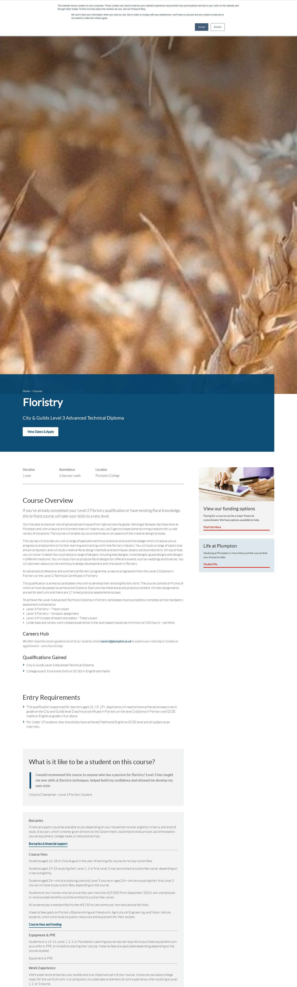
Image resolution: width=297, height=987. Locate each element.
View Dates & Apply (40, 431)
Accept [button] (201, 27)
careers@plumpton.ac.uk (115, 641)
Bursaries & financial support (48, 843)
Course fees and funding (45, 924)
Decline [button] (217, 27)
